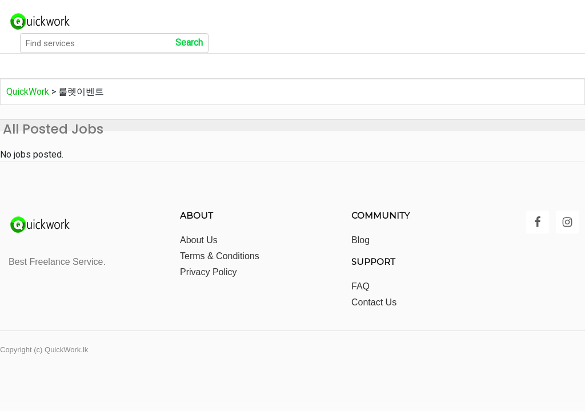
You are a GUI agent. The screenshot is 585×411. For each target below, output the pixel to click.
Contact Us (373, 302)
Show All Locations (257, 66)
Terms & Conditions (219, 256)
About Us (199, 240)
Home (24, 66)
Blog (360, 240)
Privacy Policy (208, 272)
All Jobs (77, 66)
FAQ (360, 286)
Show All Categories (157, 66)
